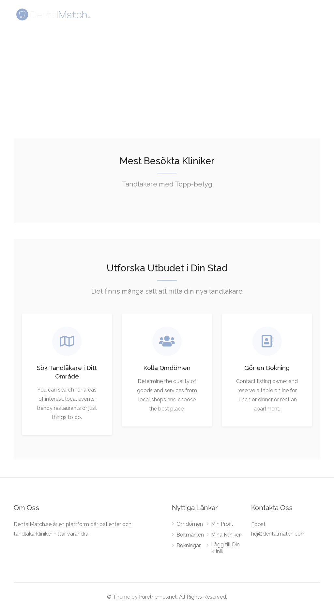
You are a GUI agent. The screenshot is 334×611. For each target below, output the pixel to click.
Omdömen (189, 524)
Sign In (283, 14)
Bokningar (188, 545)
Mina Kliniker (226, 535)
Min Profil (222, 524)
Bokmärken (190, 535)
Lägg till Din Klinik (225, 548)
